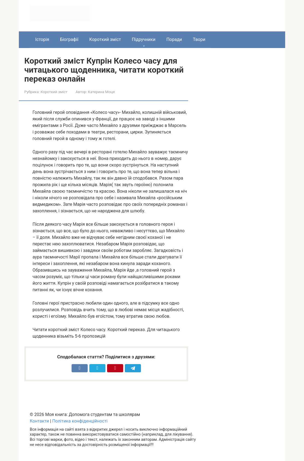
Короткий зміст (105, 39)
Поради (174, 39)
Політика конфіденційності (79, 421)
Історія (42, 39)
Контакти (39, 421)
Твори (199, 39)
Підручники (143, 39)
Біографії (69, 39)
